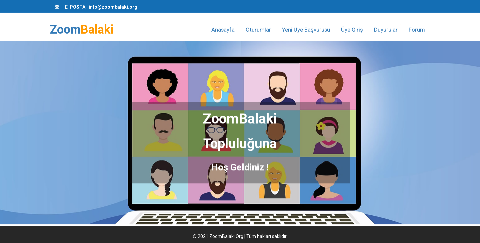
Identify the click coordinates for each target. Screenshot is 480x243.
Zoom (82, 30)
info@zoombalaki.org (113, 7)
